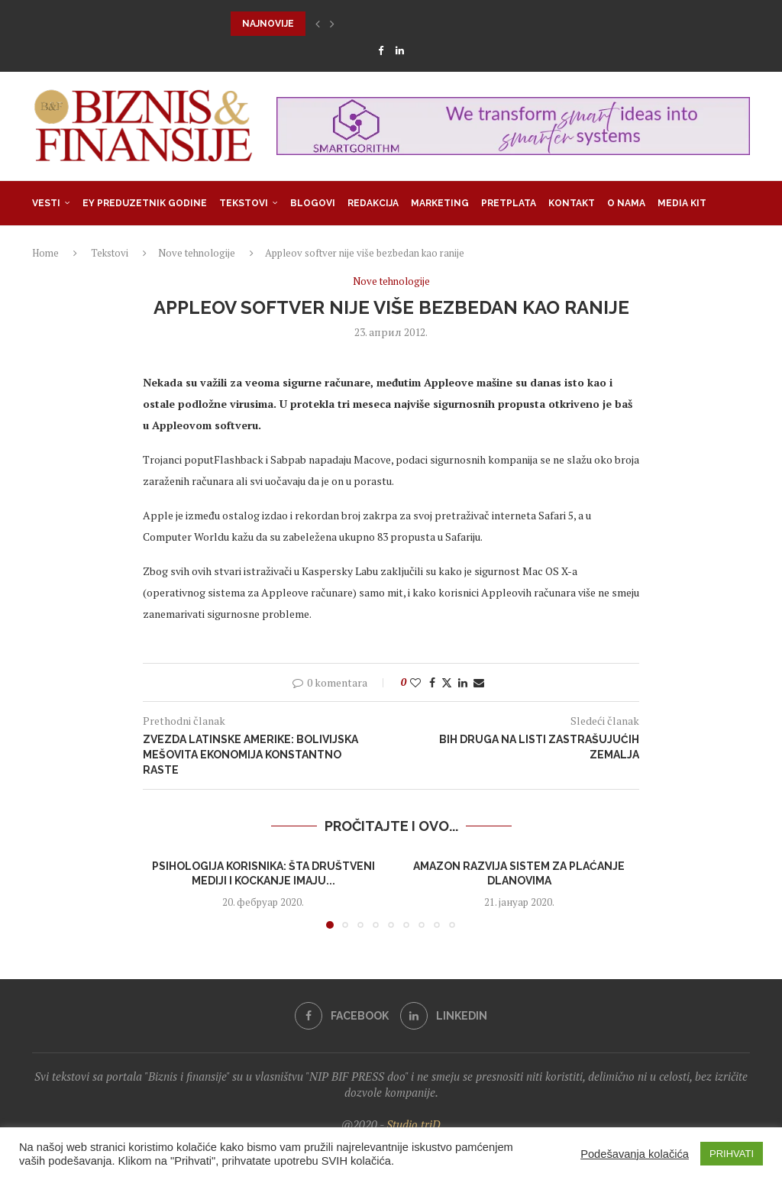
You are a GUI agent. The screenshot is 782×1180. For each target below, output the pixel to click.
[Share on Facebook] (432, 682)
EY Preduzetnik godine (144, 203)
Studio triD (413, 1124)
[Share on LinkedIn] (462, 682)
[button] (318, 23)
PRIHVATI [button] (731, 1153)
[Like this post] (415, 682)
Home (45, 253)
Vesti (46, 203)
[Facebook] (380, 50)
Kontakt (571, 203)
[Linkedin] (400, 50)
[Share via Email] (478, 682)
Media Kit (682, 203)
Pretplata (508, 203)
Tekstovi (243, 203)
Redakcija (373, 203)
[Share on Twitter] (446, 682)
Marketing (440, 203)
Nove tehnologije (196, 253)
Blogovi (312, 203)
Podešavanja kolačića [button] (634, 1154)
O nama (626, 203)
